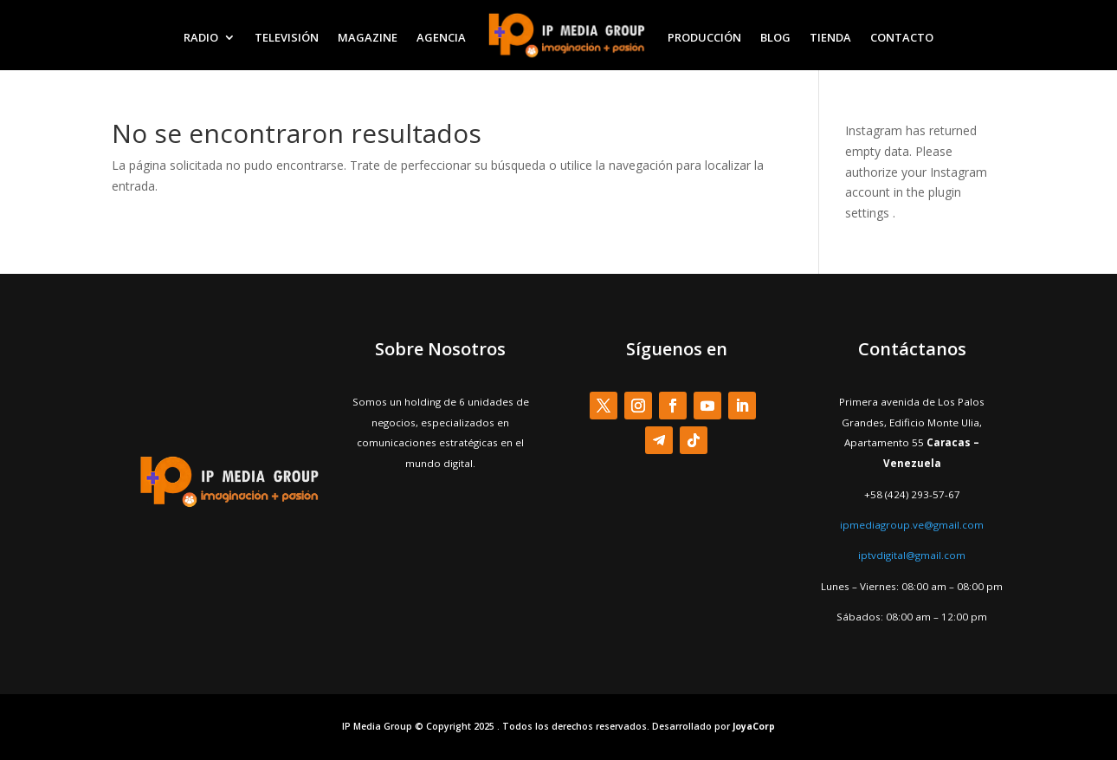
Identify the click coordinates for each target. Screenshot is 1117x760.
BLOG (775, 37)
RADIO (201, 37)
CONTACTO (901, 37)
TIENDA (830, 37)
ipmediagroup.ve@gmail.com (912, 524)
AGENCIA (441, 37)
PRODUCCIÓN (704, 37)
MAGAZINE (367, 37)
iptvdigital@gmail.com (911, 555)
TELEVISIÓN (287, 37)
